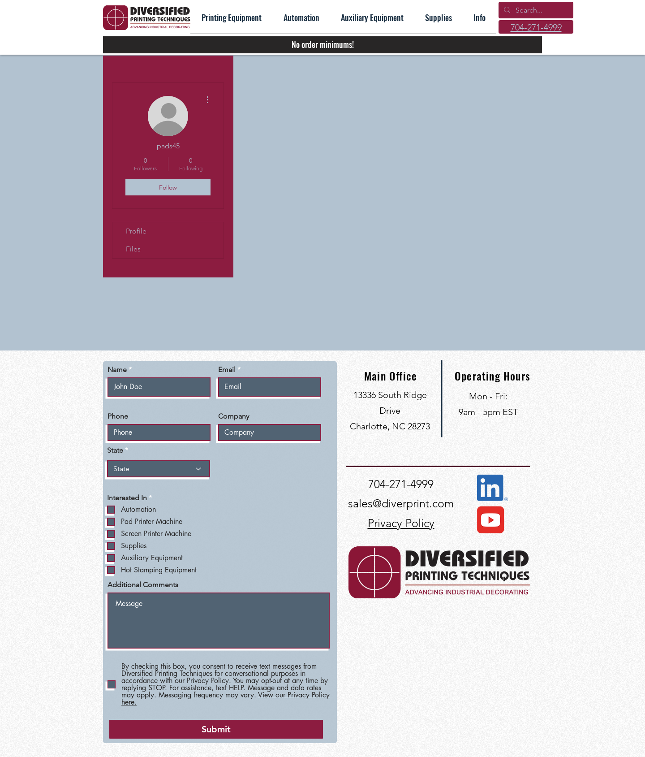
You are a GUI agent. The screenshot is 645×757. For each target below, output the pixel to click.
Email (227, 369)
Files (133, 249)
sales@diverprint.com (401, 503)
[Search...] (535, 10)
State (115, 450)
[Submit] (216, 729)
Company (233, 416)
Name (117, 369)
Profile (136, 231)
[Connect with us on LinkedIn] (492, 488)
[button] (479, 17)
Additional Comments (143, 584)
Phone (118, 416)
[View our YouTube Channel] (490, 520)
